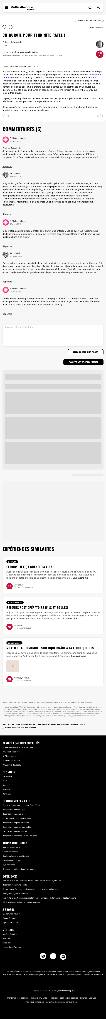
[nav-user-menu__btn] (99, 7)
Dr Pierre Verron (9, 756)
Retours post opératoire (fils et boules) (37, 607)
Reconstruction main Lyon (13, 809)
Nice (4, 785)
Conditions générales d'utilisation (61, 1002)
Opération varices (10, 851)
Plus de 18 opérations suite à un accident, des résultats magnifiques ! (32, 880)
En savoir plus (80, 577)
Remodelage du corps (11, 860)
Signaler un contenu (11, 922)
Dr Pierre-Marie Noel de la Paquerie (17, 747)
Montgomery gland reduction (15, 893)
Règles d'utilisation (39, 998)
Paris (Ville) (7, 776)
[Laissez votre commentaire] (53, 335)
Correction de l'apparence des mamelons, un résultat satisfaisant (30, 889)
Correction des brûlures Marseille (16, 818)
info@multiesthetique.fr (64, 991)
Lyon (4, 781)
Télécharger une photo (85, 352)
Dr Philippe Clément (11, 760)
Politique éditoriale (35, 1002)
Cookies (54, 998)
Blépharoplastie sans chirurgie (15, 856)
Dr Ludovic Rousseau (11, 765)
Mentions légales (88, 998)
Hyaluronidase (8, 865)
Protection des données (17, 998)
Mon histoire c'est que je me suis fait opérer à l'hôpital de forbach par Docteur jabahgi (39, 898)
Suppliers (6, 943)
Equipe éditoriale (9, 918)
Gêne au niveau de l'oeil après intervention (21, 902)
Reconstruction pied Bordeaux (15, 822)
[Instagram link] (43, 957)
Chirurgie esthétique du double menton (19, 869)
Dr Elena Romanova (11, 752)
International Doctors (11, 947)
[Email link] (63, 957)
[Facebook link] (53, 957)
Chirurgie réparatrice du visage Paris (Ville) (21, 805)
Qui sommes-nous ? (11, 914)
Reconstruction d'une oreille (14, 885)
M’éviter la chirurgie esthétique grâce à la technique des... (51, 648)
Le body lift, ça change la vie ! (29, 566)
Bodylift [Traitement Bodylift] (12, 562)
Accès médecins (9, 934)
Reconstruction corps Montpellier (16, 827)
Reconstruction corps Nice (14, 814)
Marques (6, 938)
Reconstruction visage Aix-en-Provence (19, 836)
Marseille (6, 789)
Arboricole (16, 42)
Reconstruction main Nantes (14, 831)
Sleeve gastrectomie (11, 847)
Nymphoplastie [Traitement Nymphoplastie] (15, 603)
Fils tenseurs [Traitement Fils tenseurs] (14, 643)
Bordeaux (6, 794)
